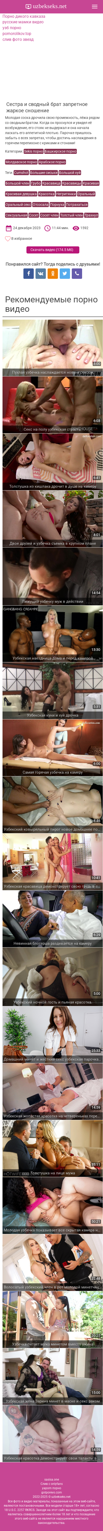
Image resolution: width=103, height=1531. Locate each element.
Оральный (86, 194)
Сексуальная (16, 215)
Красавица (51, 183)
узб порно (12, 27)
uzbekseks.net (49, 6)
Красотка (46, 194)
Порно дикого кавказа (24, 16)
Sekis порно (33, 151)
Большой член (17, 183)
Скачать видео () (51, 250)
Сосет (34, 215)
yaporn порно (51, 1488)
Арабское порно (52, 162)
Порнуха (57, 205)
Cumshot (21, 173)
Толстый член (71, 215)
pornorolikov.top (17, 33)
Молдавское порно (21, 162)
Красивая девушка (21, 194)
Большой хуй (70, 173)
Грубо (36, 183)
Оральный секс (18, 205)
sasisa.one (51, 1479)
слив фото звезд (18, 39)
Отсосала (40, 205)
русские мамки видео (23, 22)
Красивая (91, 183)
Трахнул (91, 215)
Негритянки (66, 194)
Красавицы (71, 183)
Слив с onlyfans (52, 1484)
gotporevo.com (51, 1492)
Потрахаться (77, 205)
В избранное (21, 238)
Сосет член (49, 215)
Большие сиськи (43, 173)
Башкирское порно (60, 151)
